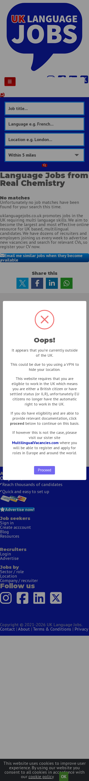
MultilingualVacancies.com (35, 442)
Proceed (44, 470)
